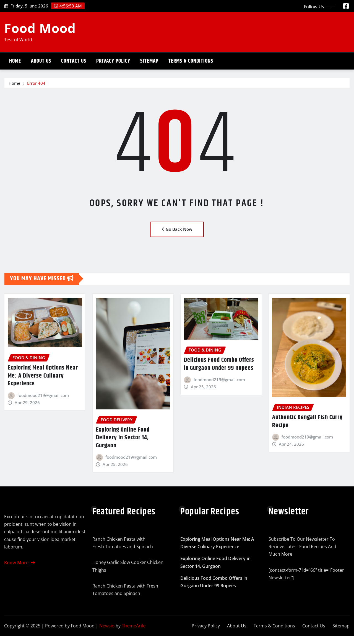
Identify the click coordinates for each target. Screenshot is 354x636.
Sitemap (149, 61)
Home (15, 61)
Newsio (106, 626)
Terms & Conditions (190, 61)
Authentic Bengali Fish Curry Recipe (307, 421)
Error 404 (36, 83)
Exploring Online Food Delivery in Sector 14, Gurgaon (123, 437)
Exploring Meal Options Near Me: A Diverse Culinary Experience (43, 375)
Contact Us (73, 61)
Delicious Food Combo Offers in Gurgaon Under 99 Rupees (219, 364)
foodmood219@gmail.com (43, 395)
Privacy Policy (113, 61)
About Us (41, 61)
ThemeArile (133, 626)
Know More (19, 563)
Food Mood (40, 28)
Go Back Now (177, 229)
